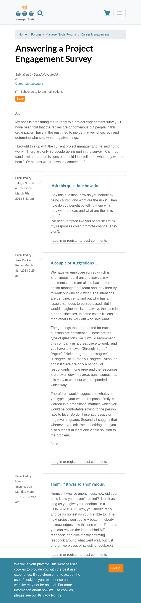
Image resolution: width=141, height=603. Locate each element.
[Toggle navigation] (119, 13)
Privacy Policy (50, 595)
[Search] (40, 14)
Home (23, 34)
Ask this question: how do (74, 186)
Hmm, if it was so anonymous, (78, 484)
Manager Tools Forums (61, 34)
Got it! (116, 568)
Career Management (95, 34)
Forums (36, 34)
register (73, 240)
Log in (57, 240)
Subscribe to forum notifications (41, 91)
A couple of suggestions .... (74, 263)
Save (20, 98)
